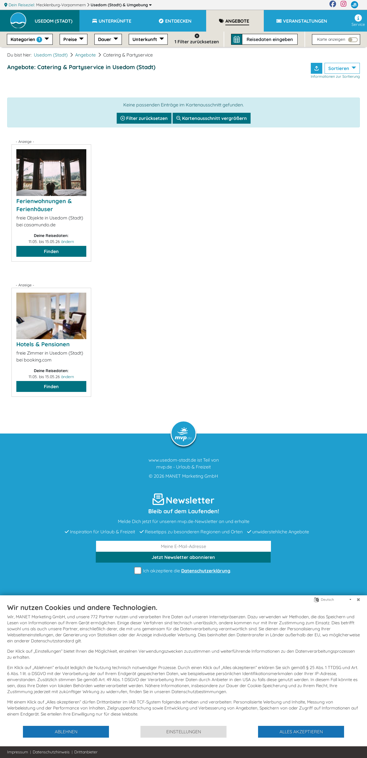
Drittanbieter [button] (85, 752)
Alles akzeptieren (301, 731)
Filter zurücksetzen (144, 118)
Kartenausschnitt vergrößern (211, 118)
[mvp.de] (354, 5)
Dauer (105, 39)
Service (358, 20)
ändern (67, 241)
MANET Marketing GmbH (191, 476)
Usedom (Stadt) (121, 4)
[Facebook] (332, 5)
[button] (57, 18)
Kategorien (27, 39)
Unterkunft (145, 39)
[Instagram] (343, 5)
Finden (51, 251)
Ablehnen (66, 731)
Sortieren (339, 68)
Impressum (17, 752)
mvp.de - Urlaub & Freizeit (183, 467)
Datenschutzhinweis (51, 752)
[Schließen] (358, 599)
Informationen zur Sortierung (335, 76)
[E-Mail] (183, 546)
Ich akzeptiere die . (183, 570)
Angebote (85, 55)
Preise (70, 39)
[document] (183, 664)
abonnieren (183, 557)
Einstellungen (183, 731)
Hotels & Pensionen (43, 344)
